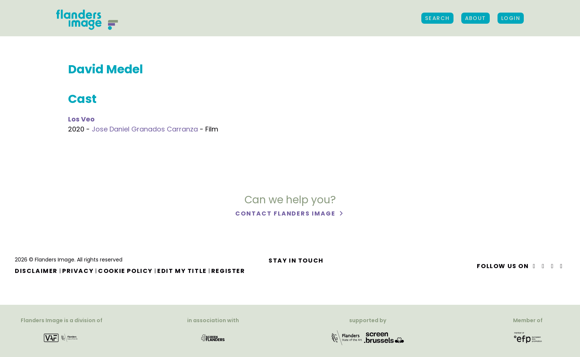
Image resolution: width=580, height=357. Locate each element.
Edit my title (182, 271)
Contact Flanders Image (286, 214)
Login (510, 18)
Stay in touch (296, 260)
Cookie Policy (125, 271)
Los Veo (81, 119)
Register (228, 271)
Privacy (78, 271)
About (475, 18)
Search (437, 18)
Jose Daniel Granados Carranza (145, 129)
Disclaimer (36, 271)
